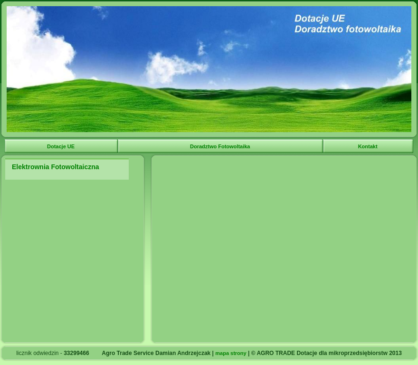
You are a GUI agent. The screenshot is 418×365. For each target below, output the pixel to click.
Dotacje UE (61, 146)
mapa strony (230, 353)
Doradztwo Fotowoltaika (221, 146)
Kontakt (368, 146)
